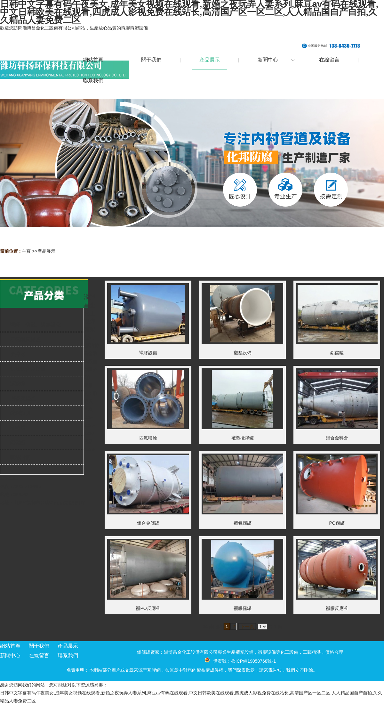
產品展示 (46, 251)
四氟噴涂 (148, 437)
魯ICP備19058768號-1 (253, 661)
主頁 (26, 251)
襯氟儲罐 (243, 523)
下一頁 (247, 626)
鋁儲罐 (337, 352)
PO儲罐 (336, 523)
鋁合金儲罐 (148, 523)
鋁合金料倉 (337, 437)
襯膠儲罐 (243, 608)
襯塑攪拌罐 (242, 437)
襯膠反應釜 (337, 608)
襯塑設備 (243, 352)
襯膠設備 (148, 352)
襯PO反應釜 (148, 608)
